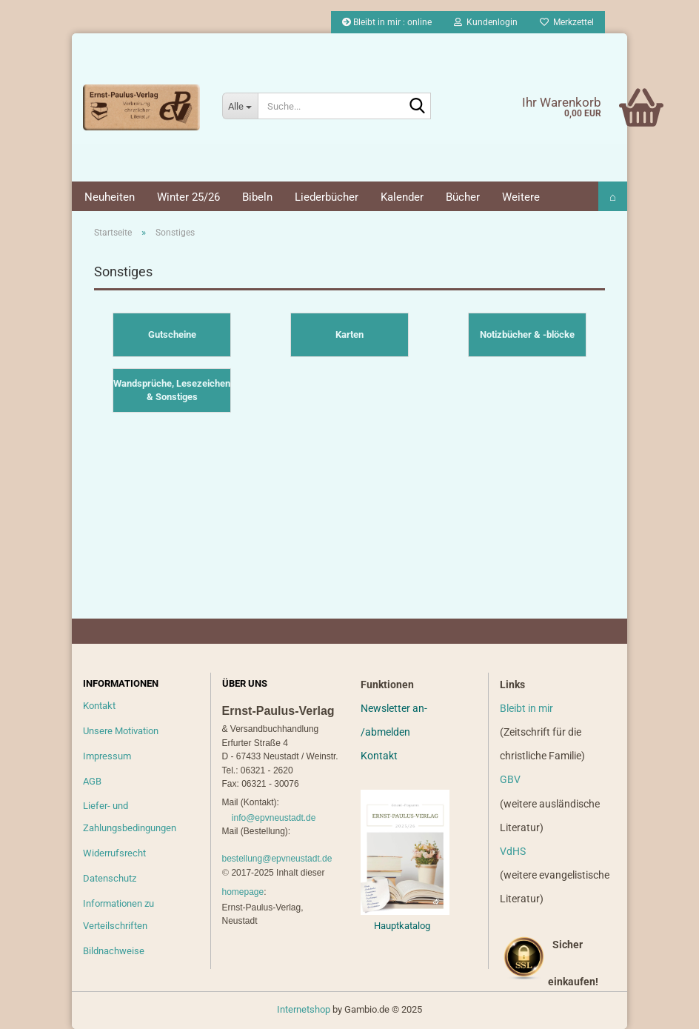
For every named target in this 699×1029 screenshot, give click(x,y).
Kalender (402, 197)
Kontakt (99, 705)
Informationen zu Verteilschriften (118, 914)
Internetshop (303, 1009)
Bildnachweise (113, 950)
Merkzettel (567, 22)
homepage (243, 892)
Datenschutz (109, 878)
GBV (510, 779)
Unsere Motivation (120, 730)
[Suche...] (240, 106)
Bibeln (257, 197)
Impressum (107, 756)
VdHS (513, 851)
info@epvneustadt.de (274, 818)
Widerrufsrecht (114, 853)
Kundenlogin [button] (486, 22)
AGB (92, 781)
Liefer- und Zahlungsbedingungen (129, 816)
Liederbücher (326, 197)
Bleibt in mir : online (387, 22)
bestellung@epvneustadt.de (277, 858)
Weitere (521, 197)
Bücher (463, 197)
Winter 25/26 (188, 197)
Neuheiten (109, 197)
